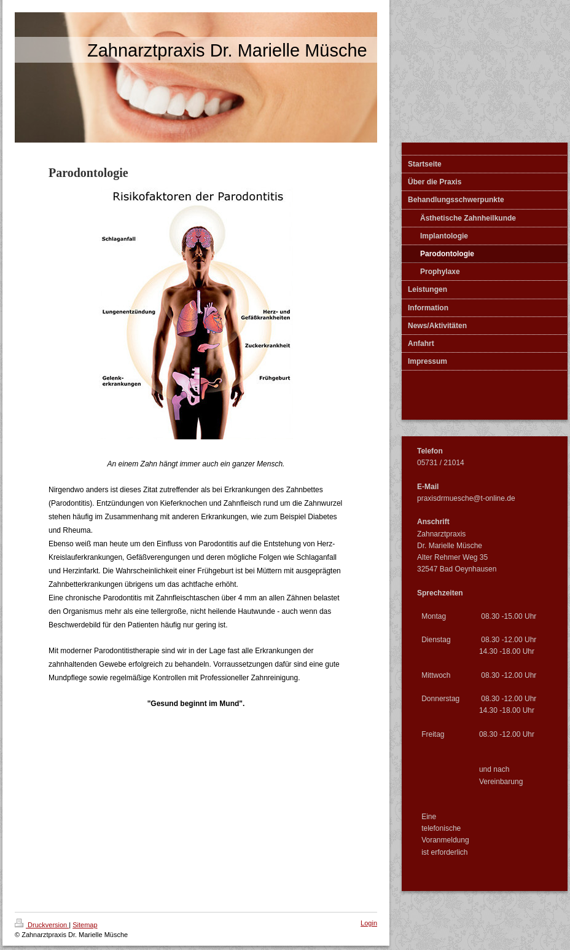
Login (369, 923)
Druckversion (42, 924)
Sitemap (84, 924)
